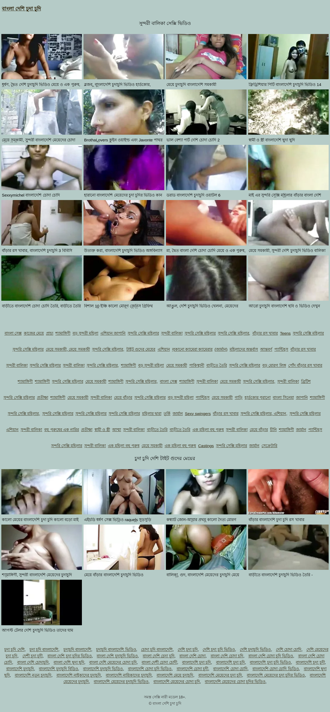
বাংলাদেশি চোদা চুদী (192, 668)
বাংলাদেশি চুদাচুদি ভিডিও (103, 668)
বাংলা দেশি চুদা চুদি (21, 9)
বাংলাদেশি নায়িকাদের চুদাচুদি (128, 675)
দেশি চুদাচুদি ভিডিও (255, 649)
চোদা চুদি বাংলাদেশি (157, 649)
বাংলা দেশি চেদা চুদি (159, 656)
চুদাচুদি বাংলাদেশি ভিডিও (116, 649)
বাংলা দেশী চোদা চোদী (159, 662)
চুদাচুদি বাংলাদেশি (77, 649)
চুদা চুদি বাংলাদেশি (43, 649)
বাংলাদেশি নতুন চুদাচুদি (33, 675)
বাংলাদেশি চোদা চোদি (230, 668)
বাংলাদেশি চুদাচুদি (20, 668)
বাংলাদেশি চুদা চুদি (230, 662)
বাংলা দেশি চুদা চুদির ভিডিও (69, 656)
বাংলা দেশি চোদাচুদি (33, 662)
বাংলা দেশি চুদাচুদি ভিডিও (117, 656)
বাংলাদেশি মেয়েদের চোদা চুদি (176, 681)
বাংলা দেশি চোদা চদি (227, 656)
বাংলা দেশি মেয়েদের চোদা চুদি (113, 662)
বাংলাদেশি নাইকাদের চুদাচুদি (78, 675)
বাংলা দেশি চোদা (192, 656)
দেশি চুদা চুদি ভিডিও (219, 649)
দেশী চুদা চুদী (32, 656)
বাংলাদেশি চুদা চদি (196, 662)
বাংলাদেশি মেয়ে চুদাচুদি (175, 675)
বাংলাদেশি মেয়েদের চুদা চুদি (220, 675)
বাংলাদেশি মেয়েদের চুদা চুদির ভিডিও (276, 675)
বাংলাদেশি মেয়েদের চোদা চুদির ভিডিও (235, 681)
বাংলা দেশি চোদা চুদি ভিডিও (270, 656)
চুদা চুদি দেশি (14, 649)
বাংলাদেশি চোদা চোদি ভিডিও (275, 668)
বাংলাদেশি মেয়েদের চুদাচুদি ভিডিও (121, 681)
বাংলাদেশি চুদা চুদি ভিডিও (270, 662)
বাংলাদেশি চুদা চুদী (310, 662)
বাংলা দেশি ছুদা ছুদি (69, 662)
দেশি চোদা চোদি (288, 649)
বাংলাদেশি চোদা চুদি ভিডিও (150, 668)
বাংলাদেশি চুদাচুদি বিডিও (58, 668)
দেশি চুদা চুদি (188, 649)
